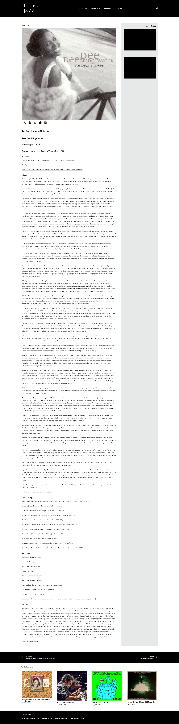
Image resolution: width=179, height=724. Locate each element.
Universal (44, 131)
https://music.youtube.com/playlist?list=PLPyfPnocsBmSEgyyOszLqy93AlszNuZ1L (48, 160)
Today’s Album (81, 8)
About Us (107, 8)
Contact (119, 8)
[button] (24, 122)
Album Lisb (95, 8)
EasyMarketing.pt (76, 718)
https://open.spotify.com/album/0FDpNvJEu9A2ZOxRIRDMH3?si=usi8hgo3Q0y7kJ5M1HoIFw (52, 169)
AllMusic (34, 641)
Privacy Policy (26, 714)
